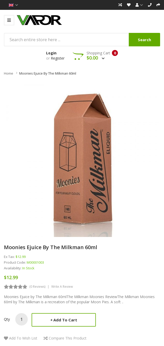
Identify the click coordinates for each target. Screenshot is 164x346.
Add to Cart (65, 319)
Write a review (62, 286)
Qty (7, 319)
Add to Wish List (23, 338)
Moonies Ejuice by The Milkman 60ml (47, 73)
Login (51, 53)
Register (58, 58)
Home (8, 73)
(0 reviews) (37, 286)
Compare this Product (68, 338)
